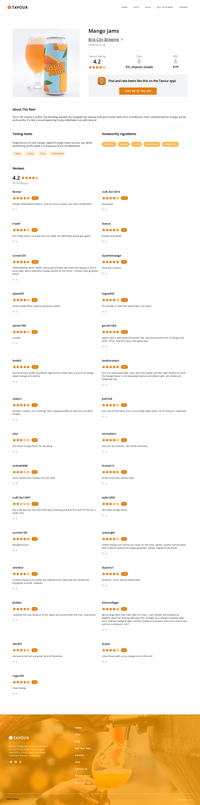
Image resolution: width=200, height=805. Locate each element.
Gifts (136, 7)
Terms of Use (82, 782)
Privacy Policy (82, 775)
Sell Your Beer (165, 7)
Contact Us (81, 768)
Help (77, 762)
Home (125, 7)
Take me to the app (138, 91)
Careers (183, 7)
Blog (148, 7)
